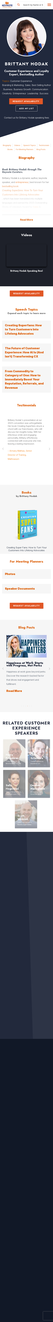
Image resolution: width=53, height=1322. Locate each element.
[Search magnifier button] (18, 5)
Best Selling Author (41, 85)
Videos (17, 145)
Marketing (7, 211)
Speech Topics (29, 145)
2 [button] (23, 705)
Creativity (7, 93)
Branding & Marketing (13, 85)
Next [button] (49, 448)
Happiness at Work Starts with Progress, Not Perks (24, 664)
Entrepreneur (19, 93)
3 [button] (25, 705)
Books (10, 149)
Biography (7, 145)
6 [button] (31, 705)
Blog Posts (41, 149)
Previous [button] (3, 448)
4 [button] (27, 705)
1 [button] (21, 705)
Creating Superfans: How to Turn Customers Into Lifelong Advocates (23, 329)
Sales (28, 85)
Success (43, 93)
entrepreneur (22, 182)
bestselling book (10, 186)
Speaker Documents (20, 588)
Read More (26, 219)
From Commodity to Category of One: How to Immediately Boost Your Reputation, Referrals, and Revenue (24, 379)
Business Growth (22, 89)
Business (7, 89)
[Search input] (33, 4)
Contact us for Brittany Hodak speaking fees (26, 117)
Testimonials (44, 145)
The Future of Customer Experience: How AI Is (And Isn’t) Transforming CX (24, 352)
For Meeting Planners (24, 149)
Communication (40, 89)
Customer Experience (21, 81)
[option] (26, 260)
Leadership (32, 93)
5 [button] (29, 705)
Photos (10, 574)
